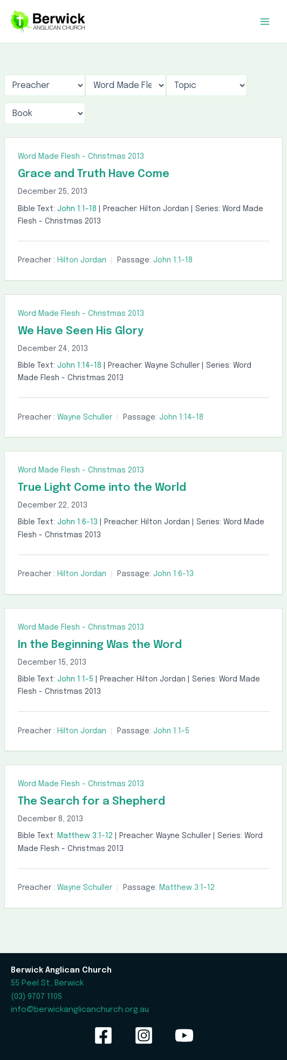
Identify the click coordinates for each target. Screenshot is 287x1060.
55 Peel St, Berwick (47, 983)
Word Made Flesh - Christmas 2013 (81, 156)
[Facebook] (103, 1035)
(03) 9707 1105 (36, 997)
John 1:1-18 (77, 209)
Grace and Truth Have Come (93, 174)
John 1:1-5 (75, 679)
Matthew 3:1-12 (85, 836)
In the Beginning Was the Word (100, 645)
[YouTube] (184, 1035)
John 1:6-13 (77, 522)
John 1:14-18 (79, 365)
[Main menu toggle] (265, 21)
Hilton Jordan (81, 260)
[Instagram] (143, 1035)
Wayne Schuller (84, 417)
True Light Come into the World (102, 488)
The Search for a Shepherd (91, 801)
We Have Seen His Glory (81, 331)
